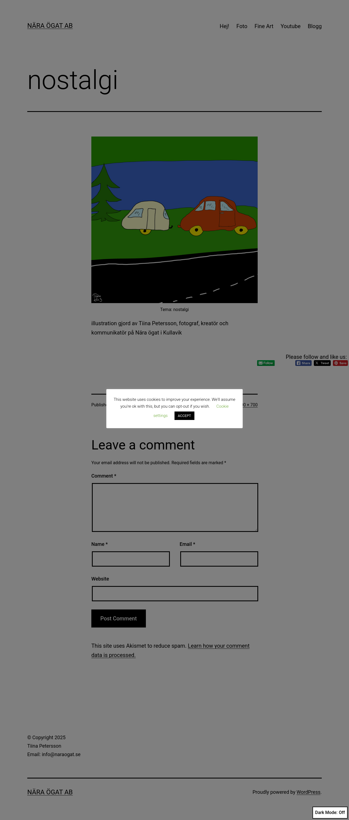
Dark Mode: (330, 812)
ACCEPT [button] (184, 416)
